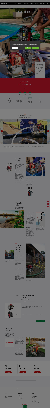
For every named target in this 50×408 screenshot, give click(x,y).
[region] (25, 45)
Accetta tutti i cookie (35, 47)
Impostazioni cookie (15, 47)
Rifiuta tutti (28, 47)
